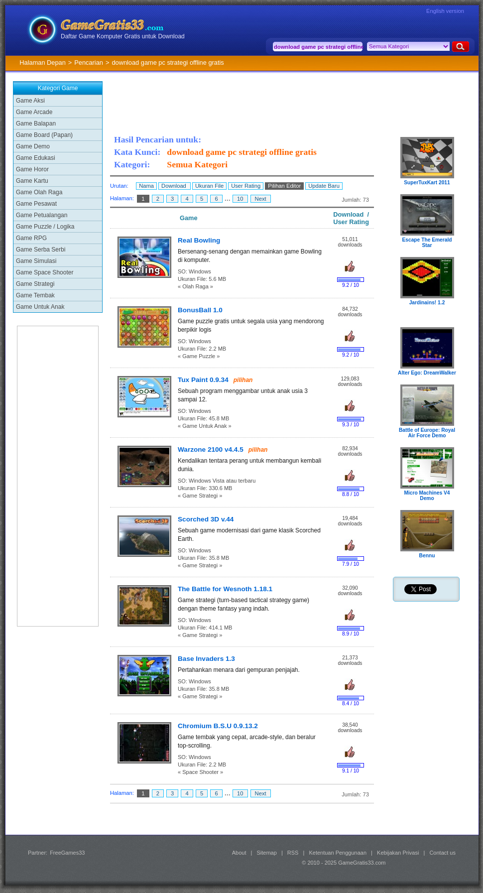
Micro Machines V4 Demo (427, 495)
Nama (146, 186)
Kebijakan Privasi (398, 853)
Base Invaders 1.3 (206, 658)
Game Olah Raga (39, 192)
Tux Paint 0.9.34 (203, 379)
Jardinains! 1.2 (427, 302)
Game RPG (31, 238)
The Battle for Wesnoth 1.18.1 (225, 589)
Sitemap (267, 853)
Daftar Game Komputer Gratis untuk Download (123, 36)
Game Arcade (34, 112)
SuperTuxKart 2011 (427, 182)
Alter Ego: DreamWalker (427, 373)
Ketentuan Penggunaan (337, 853)
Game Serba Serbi (40, 249)
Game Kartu (32, 180)
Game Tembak (35, 295)
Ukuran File (209, 186)
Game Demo (33, 146)
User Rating (245, 186)
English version (445, 11)
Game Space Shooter (44, 272)
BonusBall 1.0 (200, 310)
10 (240, 199)
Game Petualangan (41, 215)
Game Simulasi (36, 260)
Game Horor (32, 169)
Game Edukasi (35, 157)
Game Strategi (35, 283)
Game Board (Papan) (44, 134)
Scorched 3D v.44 (206, 519)
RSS (293, 853)
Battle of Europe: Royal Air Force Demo (427, 432)
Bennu (427, 555)
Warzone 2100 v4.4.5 (210, 449)
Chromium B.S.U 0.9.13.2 (218, 726)
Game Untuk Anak (40, 306)
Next (260, 199)
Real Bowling (199, 240)
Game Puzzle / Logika (45, 226)
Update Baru (324, 186)
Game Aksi (30, 100)
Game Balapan (36, 123)
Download (174, 186)
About (239, 853)
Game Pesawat (36, 203)
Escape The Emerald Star (427, 242)
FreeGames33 (67, 853)
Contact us (442, 853)
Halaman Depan (42, 62)
